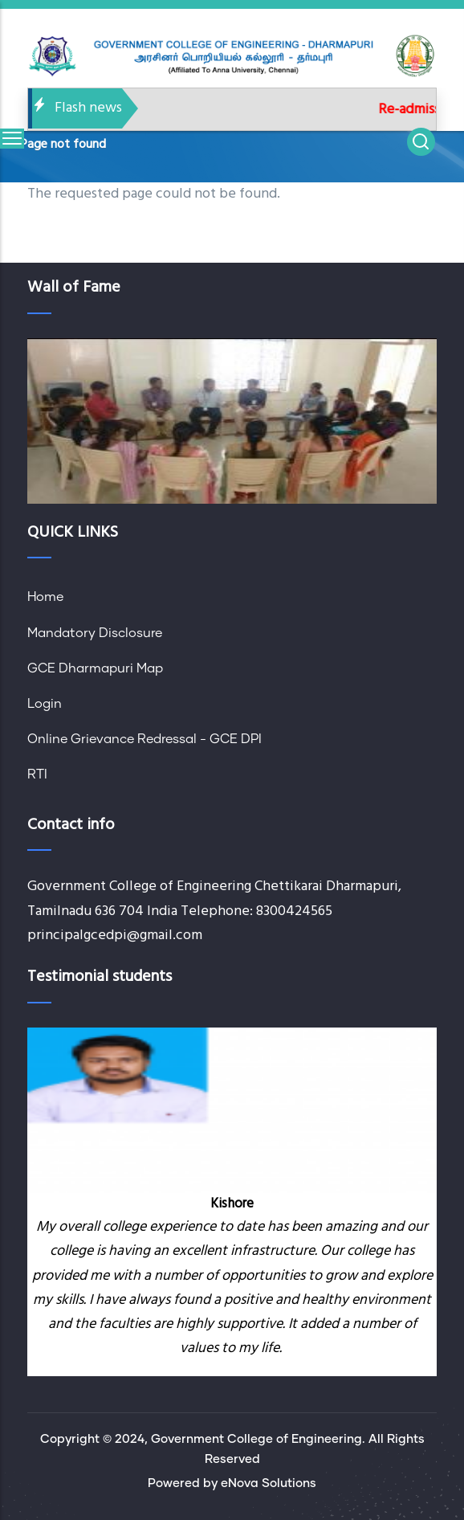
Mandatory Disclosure (94, 633)
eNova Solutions (268, 1483)
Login (44, 703)
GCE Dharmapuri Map (95, 668)
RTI (37, 774)
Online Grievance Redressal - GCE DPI (144, 739)
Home (45, 596)
